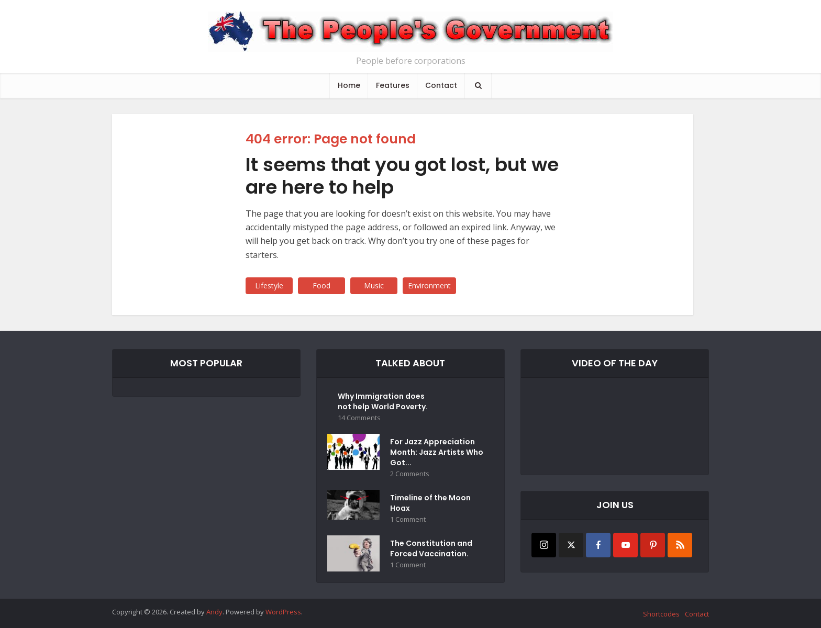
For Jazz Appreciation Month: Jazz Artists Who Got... (436, 452)
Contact (441, 85)
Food (321, 285)
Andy (214, 611)
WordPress (283, 611)
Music (374, 285)
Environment (429, 285)
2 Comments (409, 473)
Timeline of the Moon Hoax (430, 502)
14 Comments (359, 417)
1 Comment (408, 519)
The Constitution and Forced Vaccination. (431, 548)
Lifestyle (269, 285)
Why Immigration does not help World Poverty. (383, 401)
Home (349, 85)
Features (392, 85)
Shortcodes (661, 614)
